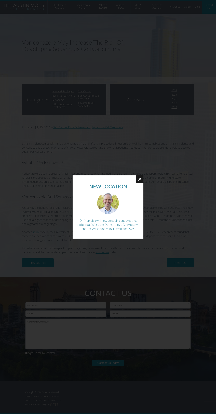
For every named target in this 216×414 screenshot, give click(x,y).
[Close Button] (139, 179)
